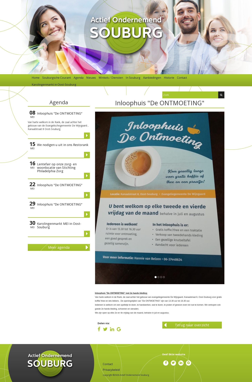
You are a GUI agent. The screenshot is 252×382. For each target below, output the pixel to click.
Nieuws (91, 78)
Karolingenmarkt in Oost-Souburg (54, 84)
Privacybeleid (111, 370)
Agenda (78, 78)
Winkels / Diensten (111, 78)
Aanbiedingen (152, 78)
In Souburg (133, 78)
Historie (169, 78)
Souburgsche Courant (56, 78)
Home (35, 78)
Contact (182, 78)
